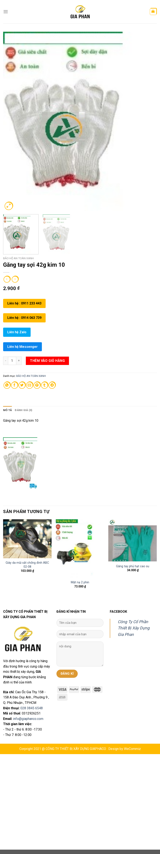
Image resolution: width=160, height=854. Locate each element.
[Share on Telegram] (52, 385)
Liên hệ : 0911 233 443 (24, 303)
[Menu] (5, 11)
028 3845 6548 (31, 708)
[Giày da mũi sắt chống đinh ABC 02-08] (27, 538)
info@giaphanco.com (28, 719)
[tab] (7, 410)
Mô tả (7, 410)
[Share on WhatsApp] (7, 385)
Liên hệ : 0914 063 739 (24, 318)
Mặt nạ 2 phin (80, 582)
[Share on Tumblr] (44, 385)
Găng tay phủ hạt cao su (132, 566)
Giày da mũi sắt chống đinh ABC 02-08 (27, 564)
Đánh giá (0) (23, 410)
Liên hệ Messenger (22, 347)
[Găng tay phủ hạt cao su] (132, 540)
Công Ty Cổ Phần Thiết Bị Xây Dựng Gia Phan (134, 628)
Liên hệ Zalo (16, 332)
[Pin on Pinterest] (37, 385)
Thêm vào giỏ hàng (47, 361)
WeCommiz (132, 749)
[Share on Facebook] (14, 385)
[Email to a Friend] (29, 385)
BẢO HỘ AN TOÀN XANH (18, 258)
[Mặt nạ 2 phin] (80, 548)
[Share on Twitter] (22, 385)
